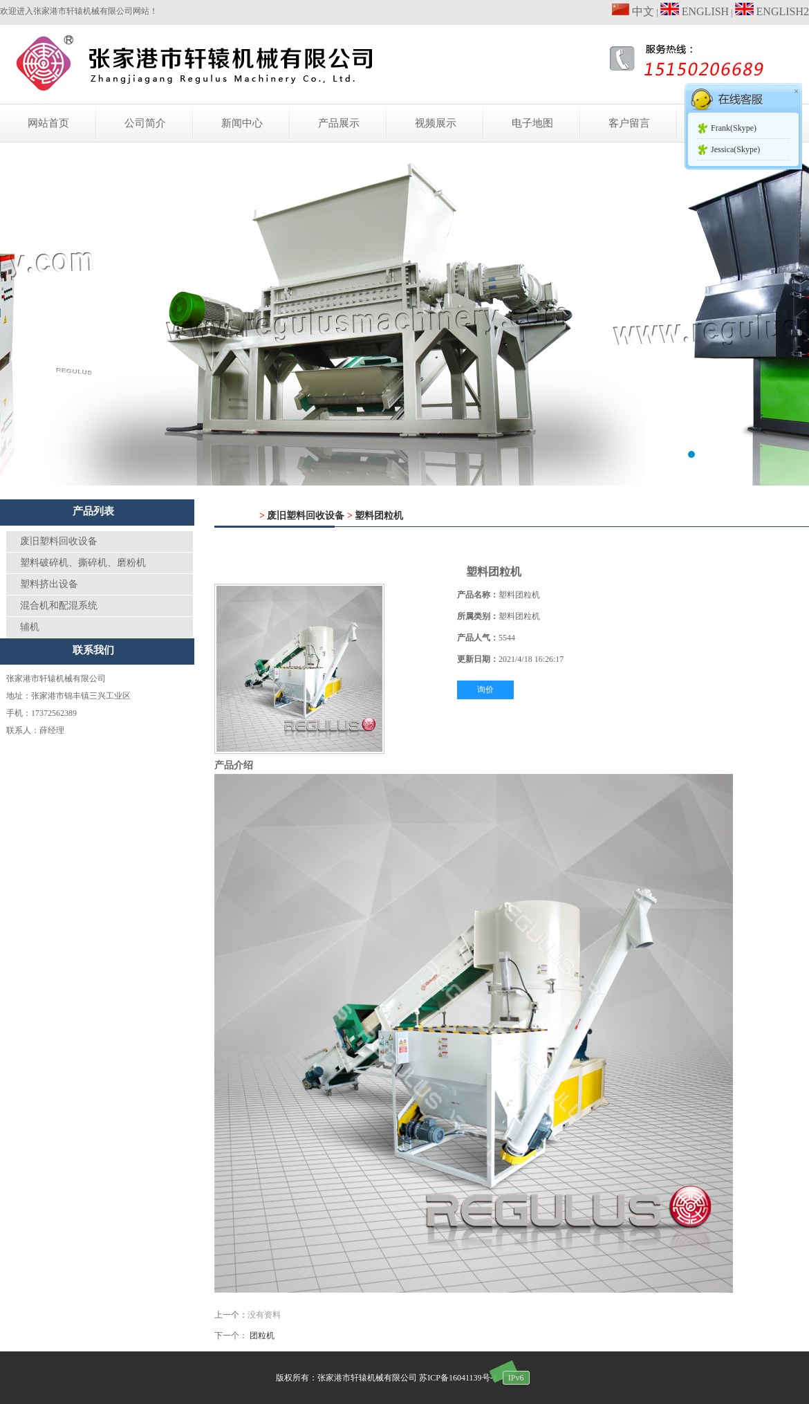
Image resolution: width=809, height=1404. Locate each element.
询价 (485, 689)
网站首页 (48, 123)
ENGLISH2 (772, 11)
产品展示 (339, 123)
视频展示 (435, 123)
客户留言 (629, 123)
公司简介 (145, 123)
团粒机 (262, 1335)
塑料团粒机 (379, 515)
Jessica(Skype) (735, 149)
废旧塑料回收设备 (58, 541)
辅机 (29, 627)
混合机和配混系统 (58, 605)
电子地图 (532, 123)
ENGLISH (694, 11)
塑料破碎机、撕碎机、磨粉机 (83, 562)
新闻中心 (242, 123)
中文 (633, 11)
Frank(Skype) (733, 128)
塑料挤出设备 (49, 584)
